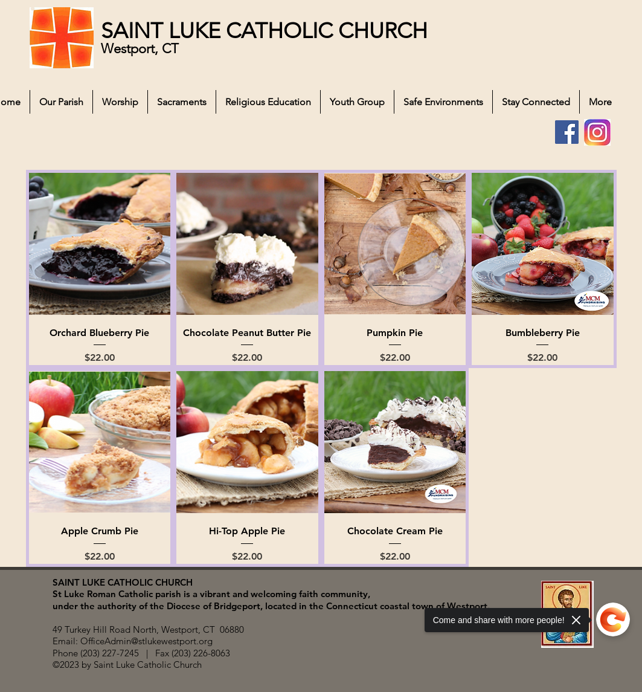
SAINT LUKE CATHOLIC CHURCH (264, 31)
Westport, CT (141, 48)
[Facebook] (567, 132)
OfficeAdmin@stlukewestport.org (146, 641)
